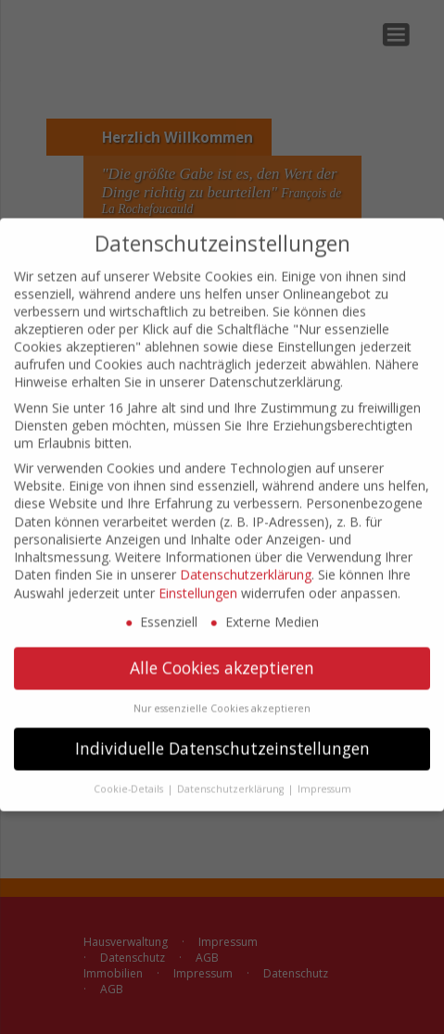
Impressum (324, 776)
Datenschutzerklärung (245, 563)
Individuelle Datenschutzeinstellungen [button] (222, 736)
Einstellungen (198, 580)
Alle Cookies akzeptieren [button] (222, 655)
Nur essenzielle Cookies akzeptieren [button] (222, 695)
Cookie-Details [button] (130, 776)
